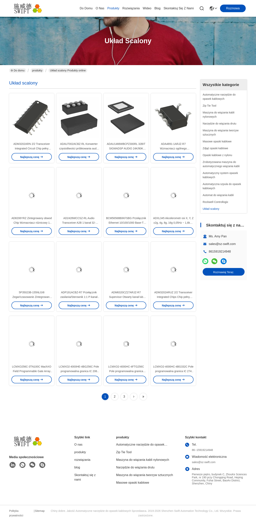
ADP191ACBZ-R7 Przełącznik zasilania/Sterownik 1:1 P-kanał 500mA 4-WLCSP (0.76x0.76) (79, 297)
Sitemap (40, 510)
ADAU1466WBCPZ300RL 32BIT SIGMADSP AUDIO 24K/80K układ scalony (126, 148)
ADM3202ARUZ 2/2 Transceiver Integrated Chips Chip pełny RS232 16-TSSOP (173, 297)
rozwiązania (131, 8)
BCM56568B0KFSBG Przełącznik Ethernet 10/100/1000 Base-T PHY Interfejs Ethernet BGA (126, 223)
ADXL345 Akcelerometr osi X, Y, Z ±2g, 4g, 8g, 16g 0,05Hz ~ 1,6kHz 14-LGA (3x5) (173, 223)
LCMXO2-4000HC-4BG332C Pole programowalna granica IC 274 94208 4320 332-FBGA (173, 371)
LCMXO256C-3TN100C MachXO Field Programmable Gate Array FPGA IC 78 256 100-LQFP (31, 371)
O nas (100, 8)
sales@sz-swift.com (222, 244)
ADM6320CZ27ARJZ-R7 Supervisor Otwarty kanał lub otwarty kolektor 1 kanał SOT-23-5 (126, 297)
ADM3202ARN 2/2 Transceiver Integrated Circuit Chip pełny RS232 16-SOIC (31, 148)
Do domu (86, 8)
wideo (147, 8)
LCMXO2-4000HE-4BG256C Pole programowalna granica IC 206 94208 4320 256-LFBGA (79, 371)
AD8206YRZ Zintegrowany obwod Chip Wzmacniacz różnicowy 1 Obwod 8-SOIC (31, 223)
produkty (113, 8)
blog (157, 8)
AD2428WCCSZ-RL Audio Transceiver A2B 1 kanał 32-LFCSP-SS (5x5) (78, 223)
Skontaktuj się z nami (179, 8)
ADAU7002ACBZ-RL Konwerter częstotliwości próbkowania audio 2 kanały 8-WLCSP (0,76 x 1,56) (79, 148)
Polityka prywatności (16, 513)
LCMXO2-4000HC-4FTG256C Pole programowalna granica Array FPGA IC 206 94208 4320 (126, 371)
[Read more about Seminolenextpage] (133, 396)
